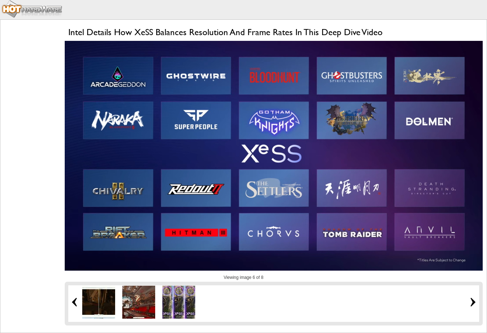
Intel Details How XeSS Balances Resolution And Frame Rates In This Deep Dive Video (225, 32)
